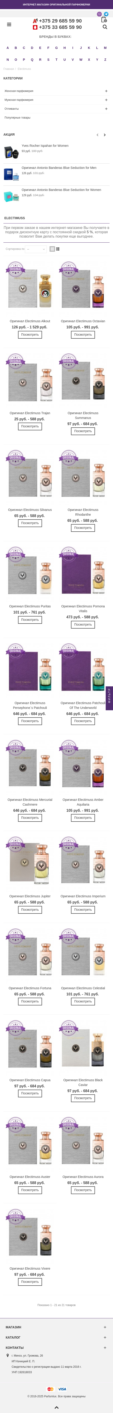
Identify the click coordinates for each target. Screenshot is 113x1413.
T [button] (56, 59)
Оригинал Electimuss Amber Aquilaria (83, 802)
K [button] (89, 48)
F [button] (48, 48)
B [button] (16, 48)
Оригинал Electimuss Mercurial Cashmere (30, 802)
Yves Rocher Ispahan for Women (45, 145)
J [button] (81, 48)
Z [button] (105, 59)
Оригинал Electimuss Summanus (83, 415)
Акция (9, 134)
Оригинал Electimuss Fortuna (30, 988)
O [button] (16, 59)
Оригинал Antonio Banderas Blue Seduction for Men (59, 168)
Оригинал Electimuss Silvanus (30, 510)
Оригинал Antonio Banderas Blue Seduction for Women (61, 190)
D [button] (32, 48)
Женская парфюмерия (19, 91)
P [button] (24, 59)
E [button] (40, 48)
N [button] (8, 59)
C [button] (24, 48)
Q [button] (32, 59)
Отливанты (12, 108)
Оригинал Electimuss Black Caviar (83, 1082)
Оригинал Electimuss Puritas (30, 606)
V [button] (73, 59)
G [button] (56, 48)
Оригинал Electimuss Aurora (83, 1177)
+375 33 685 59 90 (60, 27)
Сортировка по (15, 249)
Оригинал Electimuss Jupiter (29, 896)
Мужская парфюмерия (19, 99)
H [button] (64, 48)
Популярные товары (17, 117)
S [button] (48, 59)
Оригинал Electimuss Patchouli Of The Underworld (83, 705)
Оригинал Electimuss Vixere (30, 1268)
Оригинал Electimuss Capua (29, 1080)
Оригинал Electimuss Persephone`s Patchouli (30, 705)
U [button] (64, 59)
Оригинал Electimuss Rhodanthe (83, 512)
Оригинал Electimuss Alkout (30, 321)
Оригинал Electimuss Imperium (82, 896)
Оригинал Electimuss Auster (30, 1177)
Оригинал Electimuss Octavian (83, 321)
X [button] (89, 59)
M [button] (105, 48)
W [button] (80, 59)
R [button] (40, 59)
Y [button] (97, 59)
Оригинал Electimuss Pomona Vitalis (83, 608)
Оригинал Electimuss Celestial (83, 988)
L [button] (97, 48)
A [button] (8, 48)
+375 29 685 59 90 (60, 21)
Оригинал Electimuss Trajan (30, 413)
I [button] (72, 48)
